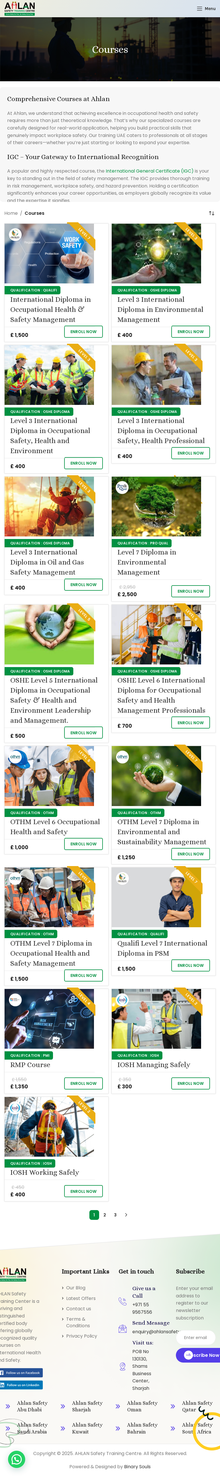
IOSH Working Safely (44, 1172)
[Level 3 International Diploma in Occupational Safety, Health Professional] (156, 375)
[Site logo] (19, 8)
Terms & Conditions (78, 1322)
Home (11, 213)
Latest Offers (81, 1298)
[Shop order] (211, 213)
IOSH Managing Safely (153, 1064)
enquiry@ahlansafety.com (162, 1331)
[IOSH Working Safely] (49, 1127)
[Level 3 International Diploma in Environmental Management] (156, 253)
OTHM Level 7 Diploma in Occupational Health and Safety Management (51, 953)
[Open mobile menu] (206, 8)
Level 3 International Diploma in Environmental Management (160, 309)
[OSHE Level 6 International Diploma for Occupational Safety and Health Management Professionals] (156, 634)
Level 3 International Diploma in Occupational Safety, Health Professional (161, 430)
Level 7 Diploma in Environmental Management (146, 562)
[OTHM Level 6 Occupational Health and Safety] (49, 776)
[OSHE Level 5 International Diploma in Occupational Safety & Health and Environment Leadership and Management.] (49, 634)
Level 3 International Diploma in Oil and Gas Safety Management (47, 562)
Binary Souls (137, 1466)
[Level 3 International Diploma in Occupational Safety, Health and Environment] (49, 375)
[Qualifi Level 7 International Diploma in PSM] (156, 897)
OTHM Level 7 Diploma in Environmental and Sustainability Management (162, 832)
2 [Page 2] (104, 1215)
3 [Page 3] (115, 1215)
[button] (83, 332)
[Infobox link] (27, 1406)
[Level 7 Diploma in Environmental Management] (156, 506)
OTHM (48, 812)
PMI (46, 1055)
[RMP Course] (49, 1019)
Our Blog (75, 1287)
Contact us (78, 1308)
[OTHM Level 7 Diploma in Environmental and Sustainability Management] (156, 776)
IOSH (154, 1055)
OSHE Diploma (163, 290)
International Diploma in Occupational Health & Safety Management (50, 309)
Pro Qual (159, 543)
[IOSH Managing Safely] (156, 1019)
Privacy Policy (81, 1336)
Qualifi (50, 290)
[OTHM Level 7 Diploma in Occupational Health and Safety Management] (49, 897)
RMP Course (30, 1064)
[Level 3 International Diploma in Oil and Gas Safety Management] (49, 506)
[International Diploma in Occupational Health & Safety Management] (49, 253)
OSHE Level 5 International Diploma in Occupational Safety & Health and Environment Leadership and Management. (54, 700)
